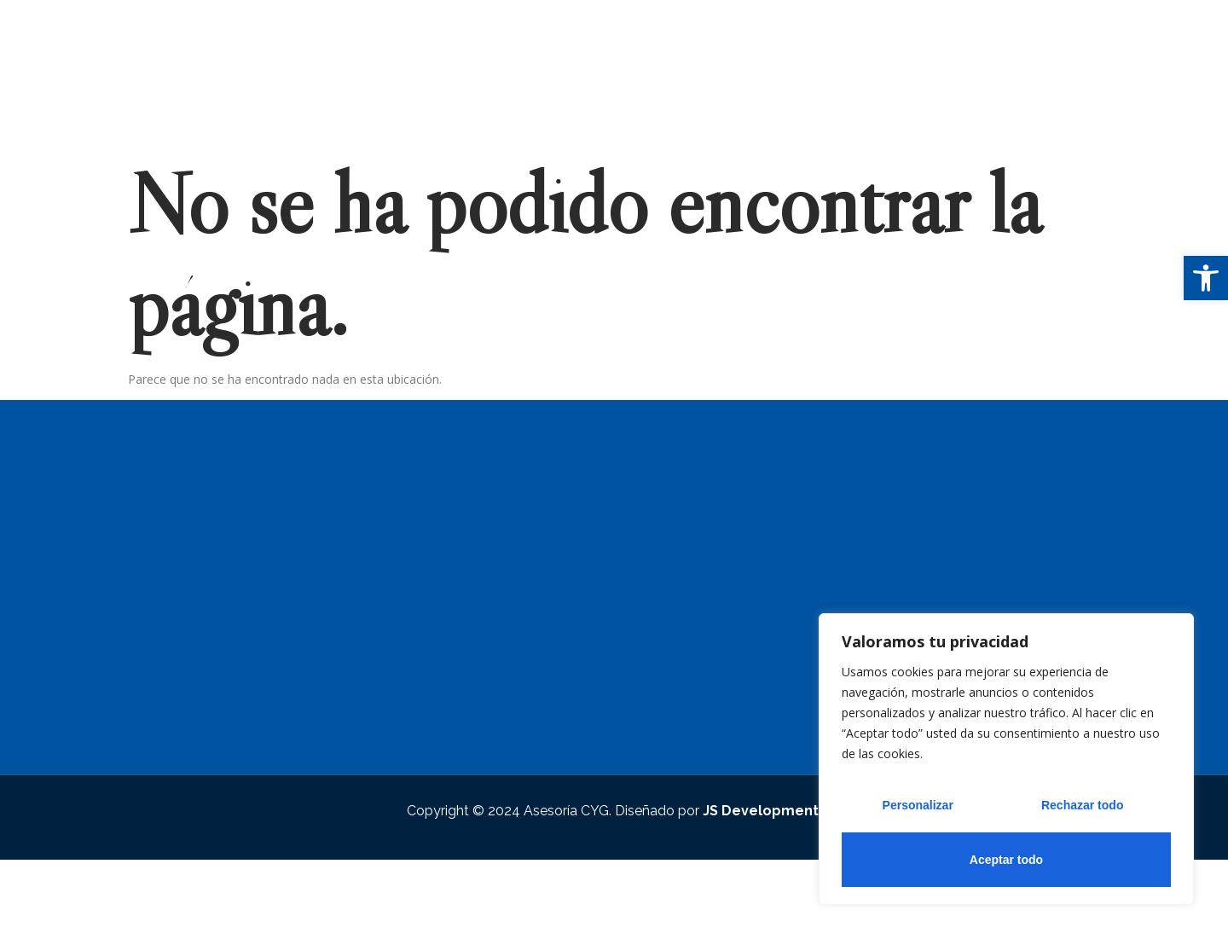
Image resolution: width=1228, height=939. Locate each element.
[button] (1206, 278)
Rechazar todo (1082, 805)
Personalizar (918, 805)
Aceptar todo (1006, 860)
